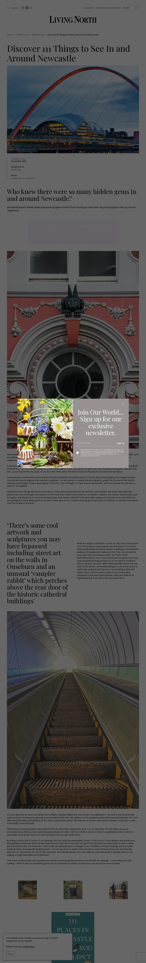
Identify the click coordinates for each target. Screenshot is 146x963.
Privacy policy (86, 452)
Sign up (120, 443)
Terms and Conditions (104, 452)
